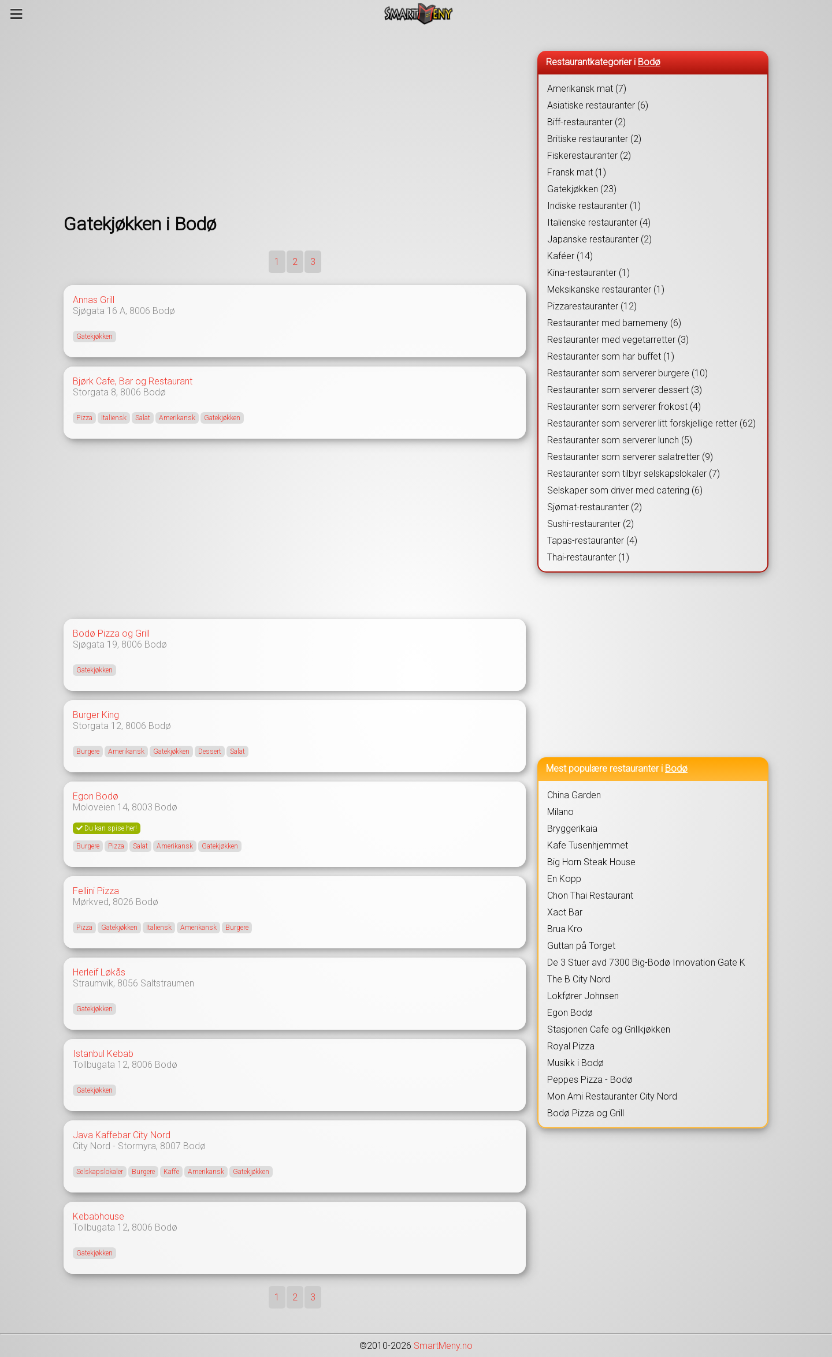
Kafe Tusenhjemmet (587, 845)
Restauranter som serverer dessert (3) (624, 389)
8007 (170, 1146)
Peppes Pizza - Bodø (590, 1079)
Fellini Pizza (96, 890)
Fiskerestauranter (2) (589, 155)
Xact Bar (564, 912)
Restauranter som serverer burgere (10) (627, 373)
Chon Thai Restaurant (590, 895)
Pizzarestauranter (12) (592, 306)
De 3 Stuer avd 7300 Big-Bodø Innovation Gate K (646, 962)
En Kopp (564, 878)
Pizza (84, 418)
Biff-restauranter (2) (586, 122)
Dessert (209, 751)
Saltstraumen (167, 983)
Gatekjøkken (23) (581, 189)
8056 (127, 983)
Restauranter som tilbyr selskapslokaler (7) (633, 473)
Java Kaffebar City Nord (121, 1135)
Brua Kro (564, 929)
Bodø (164, 310)
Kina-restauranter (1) (588, 272)
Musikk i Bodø (575, 1062)
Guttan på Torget (581, 945)
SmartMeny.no (443, 1345)
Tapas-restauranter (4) (592, 540)
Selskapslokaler (99, 1172)
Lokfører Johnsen (583, 995)
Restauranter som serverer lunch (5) (619, 440)
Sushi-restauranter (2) (590, 523)
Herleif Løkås (99, 972)
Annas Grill (93, 299)
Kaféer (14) (570, 256)
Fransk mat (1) (576, 172)
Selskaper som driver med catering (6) (625, 490)
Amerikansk (177, 418)
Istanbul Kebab (103, 1053)
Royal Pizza (571, 1046)
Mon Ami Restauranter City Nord (612, 1096)
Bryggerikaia (572, 828)
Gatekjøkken (94, 336)
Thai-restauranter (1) (588, 557)
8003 (142, 807)
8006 (139, 310)
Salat (142, 418)
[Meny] (16, 14)
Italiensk (114, 418)
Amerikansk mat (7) (586, 88)
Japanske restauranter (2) (599, 239)
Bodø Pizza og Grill (111, 633)
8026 (123, 901)
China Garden (574, 795)
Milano (560, 811)
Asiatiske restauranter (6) (597, 105)
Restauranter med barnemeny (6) (614, 322)
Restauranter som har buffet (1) (610, 356)
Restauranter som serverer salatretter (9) (630, 456)
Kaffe (171, 1172)
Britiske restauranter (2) (594, 138)
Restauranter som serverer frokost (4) (624, 406)
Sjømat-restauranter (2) (594, 507)
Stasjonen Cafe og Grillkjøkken (608, 1029)
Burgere (87, 751)
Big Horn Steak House (591, 862)
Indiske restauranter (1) (594, 205)
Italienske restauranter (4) (599, 222)
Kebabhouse (98, 1216)
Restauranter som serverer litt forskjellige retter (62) (651, 423)
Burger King (96, 714)
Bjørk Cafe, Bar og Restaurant (132, 381)
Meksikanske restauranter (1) (605, 289)
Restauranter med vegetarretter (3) (618, 339)
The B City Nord (578, 979)
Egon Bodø (95, 796)
